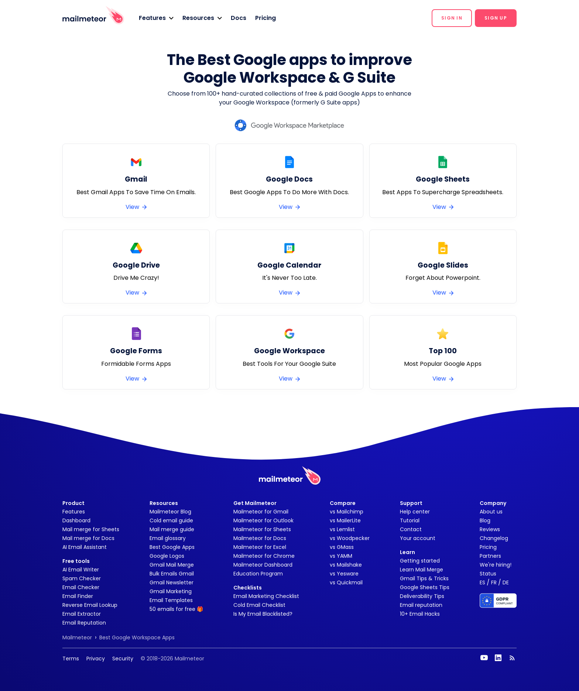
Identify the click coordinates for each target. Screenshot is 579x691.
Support (411, 503)
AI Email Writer (80, 569)
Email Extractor (81, 614)
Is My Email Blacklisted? (262, 614)
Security (122, 658)
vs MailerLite (345, 520)
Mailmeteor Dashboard (262, 564)
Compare (343, 503)
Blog (485, 520)
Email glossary (168, 538)
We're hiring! (495, 564)
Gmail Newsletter (171, 582)
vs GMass (342, 547)
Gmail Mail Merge (172, 564)
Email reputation (421, 605)
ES (482, 582)
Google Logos (167, 556)
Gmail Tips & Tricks (424, 578)
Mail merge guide (172, 529)
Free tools (76, 561)
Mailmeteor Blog (170, 511)
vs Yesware (344, 573)
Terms (70, 658)
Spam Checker (81, 578)
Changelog (494, 538)
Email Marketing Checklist (266, 596)
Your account (417, 538)
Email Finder (77, 596)
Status (488, 573)
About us (491, 511)
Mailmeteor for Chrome (264, 556)
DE (506, 582)
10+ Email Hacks (420, 614)
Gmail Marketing (171, 591)
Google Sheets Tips (424, 587)
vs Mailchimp (346, 511)
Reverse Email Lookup (89, 605)
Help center (415, 511)
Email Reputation (84, 622)
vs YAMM (341, 556)
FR (494, 582)
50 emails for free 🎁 (176, 609)
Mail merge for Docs (88, 538)
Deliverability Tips (422, 596)
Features (73, 511)
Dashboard (76, 520)
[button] (156, 18)
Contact (411, 529)
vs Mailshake (346, 564)
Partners (490, 556)
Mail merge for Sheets (90, 529)
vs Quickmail (346, 582)
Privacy (95, 658)
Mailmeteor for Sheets (262, 529)
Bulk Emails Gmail (172, 573)
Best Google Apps (172, 547)
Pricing (265, 18)
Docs (238, 18)
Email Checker (80, 587)
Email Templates (171, 600)
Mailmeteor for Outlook (263, 520)
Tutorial (409, 520)
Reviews (490, 529)
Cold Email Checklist (259, 605)
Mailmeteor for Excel (259, 547)
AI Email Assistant (84, 547)
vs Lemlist (342, 529)
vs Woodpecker (350, 538)
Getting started (420, 560)
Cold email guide (171, 520)
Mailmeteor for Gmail (260, 511)
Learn (407, 552)
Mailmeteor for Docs (259, 538)
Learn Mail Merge (421, 569)
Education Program (258, 573)
